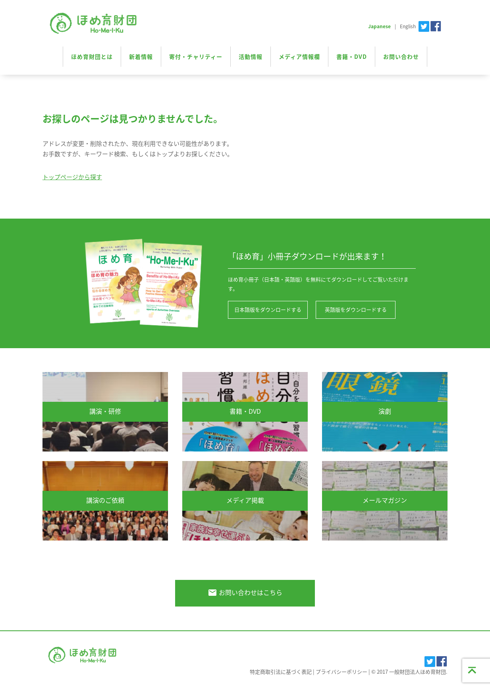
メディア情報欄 (299, 56)
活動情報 (250, 56)
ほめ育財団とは (92, 56)
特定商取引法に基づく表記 (281, 671)
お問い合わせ (401, 56)
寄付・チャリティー (195, 56)
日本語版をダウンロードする (267, 310)
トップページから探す (72, 176)
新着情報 (141, 56)
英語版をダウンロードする (355, 310)
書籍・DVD (351, 56)
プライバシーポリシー (341, 671)
